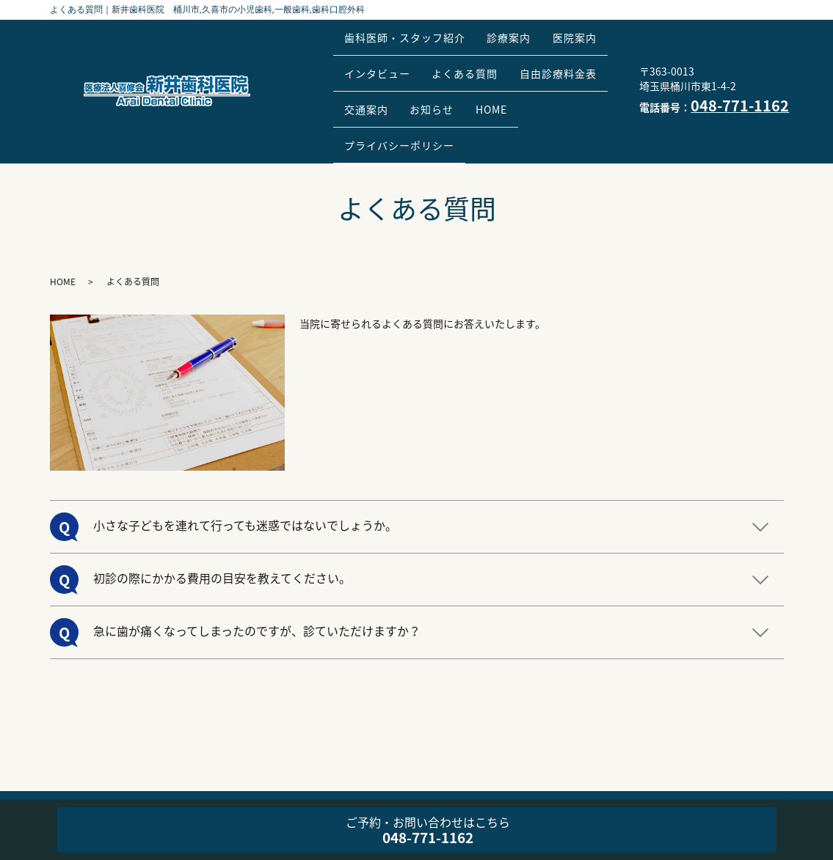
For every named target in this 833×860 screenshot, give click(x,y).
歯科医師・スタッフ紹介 (409, 30)
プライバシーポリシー (466, 99)
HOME (364, 99)
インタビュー (456, 52)
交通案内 (478, 76)
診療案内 (523, 30)
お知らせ (553, 76)
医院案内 (371, 52)
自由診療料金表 (387, 76)
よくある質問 (553, 52)
